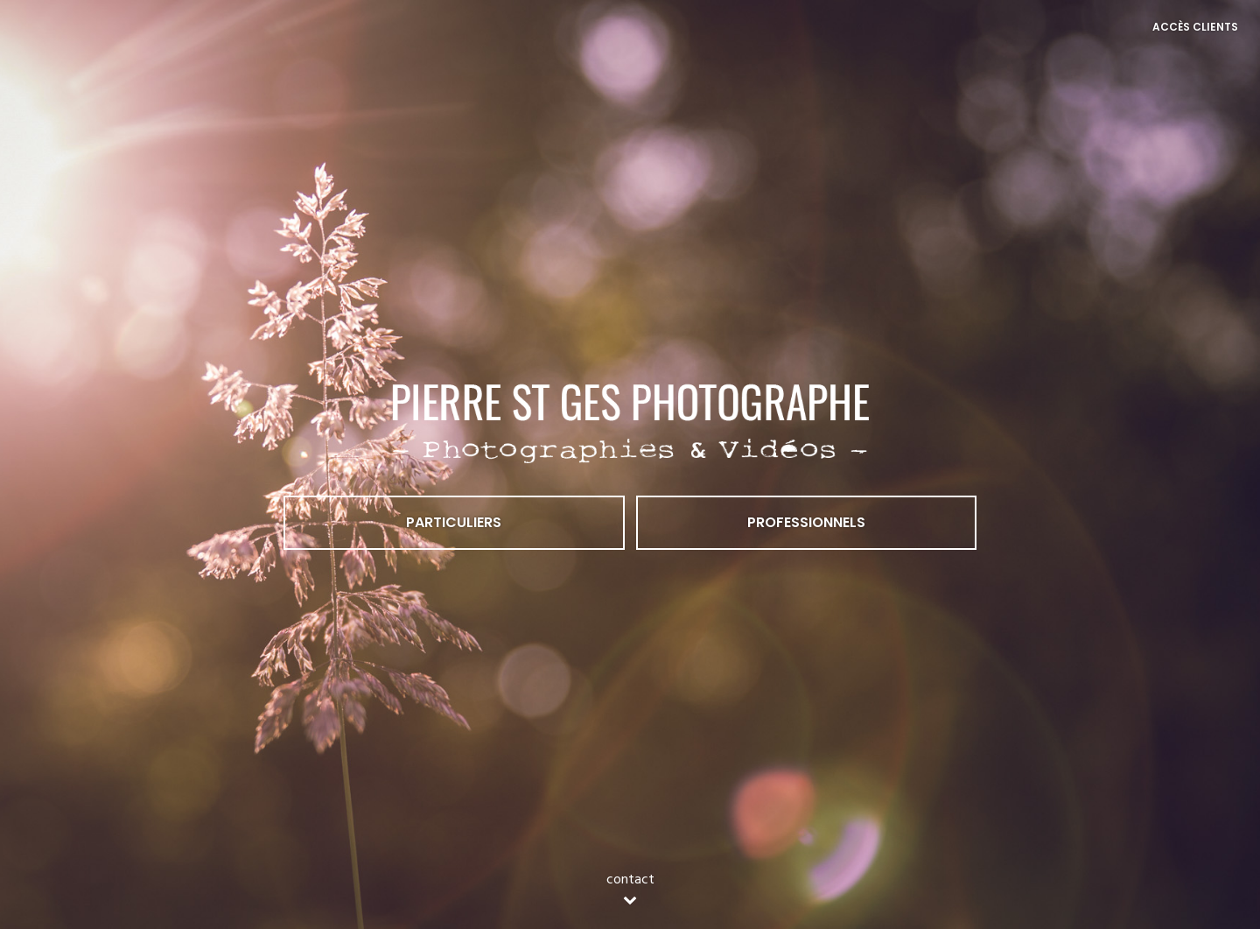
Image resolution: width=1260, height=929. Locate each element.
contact (630, 890)
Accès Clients (1195, 26)
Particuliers (453, 522)
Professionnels (806, 522)
